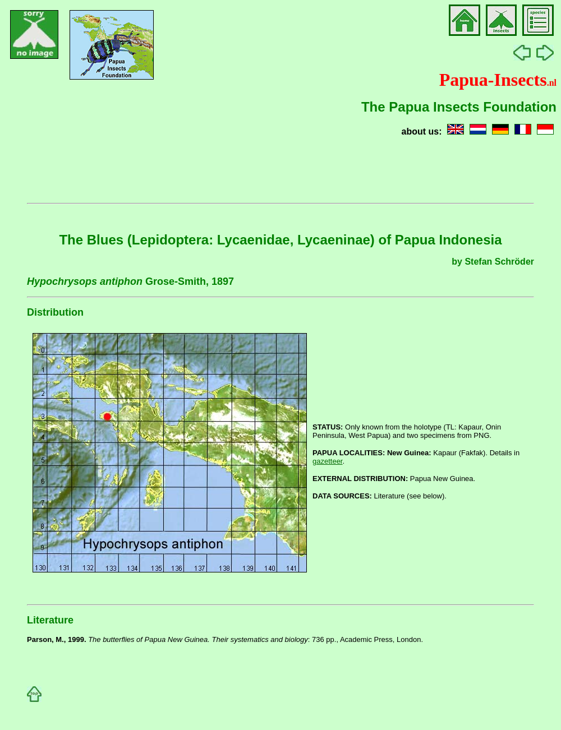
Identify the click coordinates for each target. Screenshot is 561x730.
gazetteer (327, 461)
